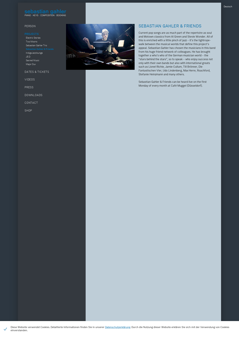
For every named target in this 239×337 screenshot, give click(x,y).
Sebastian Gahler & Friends (40, 49)
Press (29, 87)
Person (30, 26)
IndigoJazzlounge (34, 53)
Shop (28, 110)
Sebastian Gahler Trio (36, 46)
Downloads (33, 95)
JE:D (28, 57)
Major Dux (31, 64)
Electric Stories (33, 38)
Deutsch (228, 7)
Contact (31, 103)
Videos (30, 79)
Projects (32, 34)
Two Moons (31, 42)
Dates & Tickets (37, 72)
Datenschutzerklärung (117, 327)
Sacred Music (32, 60)
